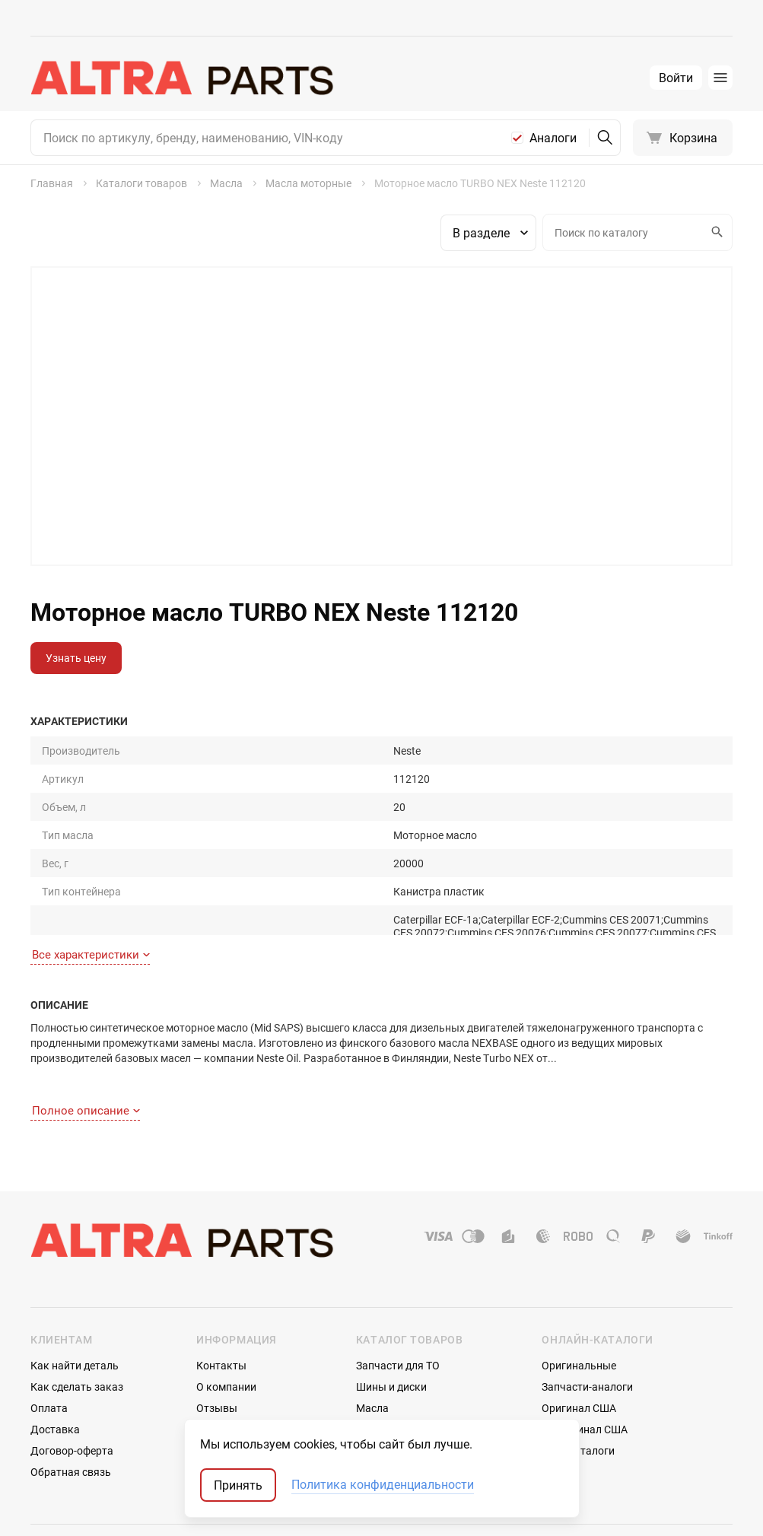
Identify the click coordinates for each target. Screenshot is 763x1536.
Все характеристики (91, 924)
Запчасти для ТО (398, 1309)
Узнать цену (76, 657)
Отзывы (216, 1352)
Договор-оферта (71, 1395)
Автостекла (385, 1395)
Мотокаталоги (578, 1395)
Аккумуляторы (393, 1416)
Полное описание (86, 1054)
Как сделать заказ (76, 1331)
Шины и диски (391, 1331)
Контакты (221, 1309)
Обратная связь (70, 1416)
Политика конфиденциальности (382, 1485)
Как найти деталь (74, 1309)
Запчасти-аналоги (587, 1331)
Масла (372, 1352)
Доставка (55, 1373)
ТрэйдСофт (112, 1511)
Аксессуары (386, 1373)
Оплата (49, 1352)
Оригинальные (579, 1309)
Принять (238, 1485)
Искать (715, 232)
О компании (226, 1331)
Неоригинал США (585, 1373)
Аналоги (553, 137)
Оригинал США (579, 1352)
